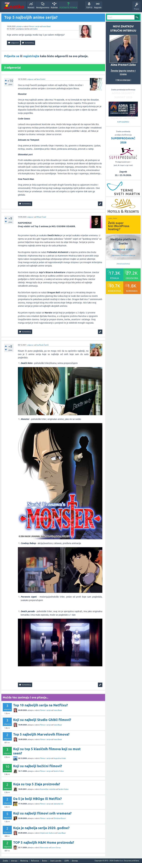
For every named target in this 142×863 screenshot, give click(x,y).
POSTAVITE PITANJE (68, 7)
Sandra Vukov (59, 771)
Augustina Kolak (60, 758)
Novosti (31, 7)
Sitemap (75, 861)
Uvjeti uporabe (55, 861)
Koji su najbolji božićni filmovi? (37, 766)
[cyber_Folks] (123, 233)
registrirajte (31, 56)
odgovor (30, 79)
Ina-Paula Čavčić (42, 345)
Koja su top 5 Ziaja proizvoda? (36, 784)
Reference (35, 861)
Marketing (24, 861)
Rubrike (54, 7)
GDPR (66, 861)
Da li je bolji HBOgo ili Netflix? (37, 799)
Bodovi (44, 861)
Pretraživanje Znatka (123, 264)
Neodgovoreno (42, 7)
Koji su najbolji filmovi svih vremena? (42, 813)
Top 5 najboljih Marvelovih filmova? (41, 734)
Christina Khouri (60, 818)
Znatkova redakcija (128, 255)
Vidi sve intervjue (123, 80)
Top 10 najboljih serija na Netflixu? (40, 705)
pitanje (19, 26)
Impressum (115, 255)
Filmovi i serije (34, 26)
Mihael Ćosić (41, 217)
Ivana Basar (46, 26)
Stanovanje (44, 848)
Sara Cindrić (40, 79)
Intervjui (14, 861)
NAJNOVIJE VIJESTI (123, 249)
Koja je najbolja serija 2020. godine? (41, 828)
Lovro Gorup (56, 848)
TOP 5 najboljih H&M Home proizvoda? (43, 842)
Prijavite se (11, 56)
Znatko (35, 29)
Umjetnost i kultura (47, 833)
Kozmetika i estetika (47, 789)
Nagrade (98, 7)
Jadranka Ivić (58, 804)
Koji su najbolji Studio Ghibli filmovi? (42, 720)
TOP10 (89, 7)
